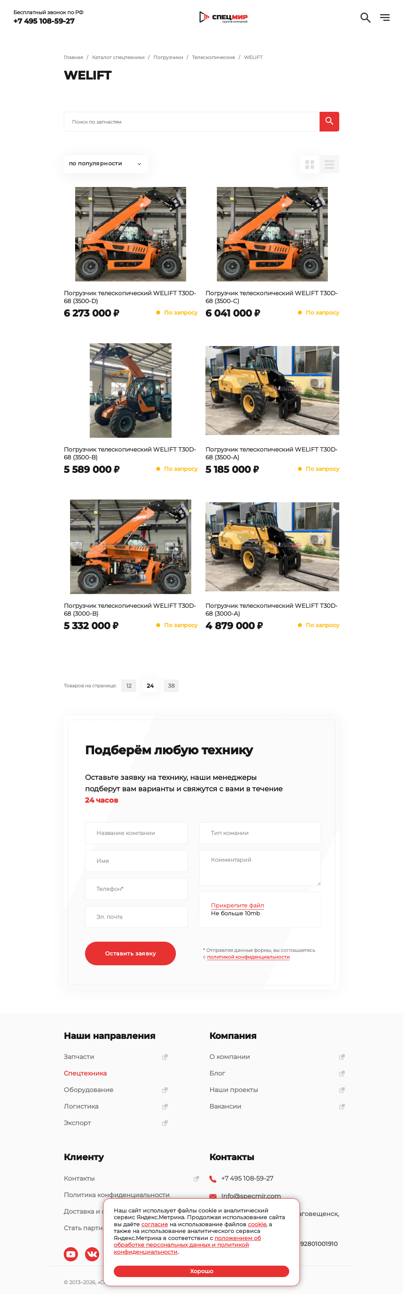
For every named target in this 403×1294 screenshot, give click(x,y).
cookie (257, 1224)
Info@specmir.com (251, 1196)
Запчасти (113, 1057)
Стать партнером (92, 1228)
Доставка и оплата (94, 1211)
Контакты (129, 1178)
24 (150, 685)
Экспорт (113, 1123)
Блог (274, 1073)
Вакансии (274, 1106)
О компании (274, 1057)
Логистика (113, 1106)
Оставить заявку (130, 953)
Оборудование (113, 1090)
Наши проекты (274, 1090)
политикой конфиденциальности (248, 957)
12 (128, 685)
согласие (154, 1224)
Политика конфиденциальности (117, 1195)
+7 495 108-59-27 (247, 1178)
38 (171, 685)
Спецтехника (85, 1073)
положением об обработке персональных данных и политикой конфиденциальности (187, 1245)
